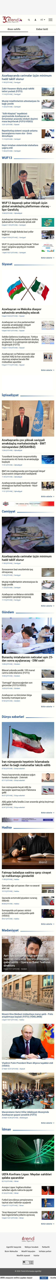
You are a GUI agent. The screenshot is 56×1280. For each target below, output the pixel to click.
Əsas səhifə (14, 29)
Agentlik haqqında (13, 1247)
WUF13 (7, 158)
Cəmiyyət (8, 511)
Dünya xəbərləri (13, 717)
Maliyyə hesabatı (31, 1247)
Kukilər (36, 1255)
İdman (6, 1129)
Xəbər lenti (42, 29)
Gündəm (8, 612)
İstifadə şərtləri (45, 1251)
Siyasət (7, 264)
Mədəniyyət (10, 930)
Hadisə (7, 827)
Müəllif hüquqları (28, 1251)
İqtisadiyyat (10, 395)
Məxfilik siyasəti (23, 1255)
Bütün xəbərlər (46, 258)
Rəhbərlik (46, 1247)
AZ (42, 20)
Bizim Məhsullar (11, 1251)
